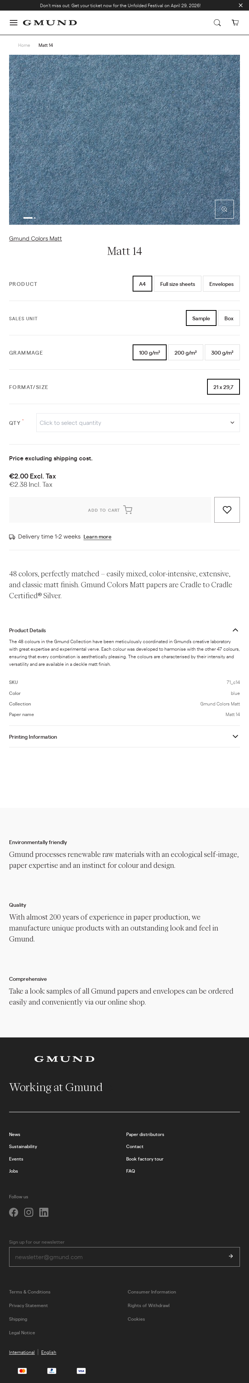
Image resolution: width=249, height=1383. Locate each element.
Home (24, 45)
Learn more (97, 536)
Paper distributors (145, 1134)
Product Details (27, 630)
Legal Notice (22, 1332)
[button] (13, 22)
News (14, 1134)
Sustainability (23, 1146)
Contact (135, 1146)
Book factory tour (145, 1159)
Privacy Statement (28, 1305)
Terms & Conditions (30, 1292)
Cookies (136, 1319)
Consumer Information (152, 1292)
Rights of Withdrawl (149, 1305)
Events (16, 1159)
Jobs (13, 1171)
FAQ (130, 1171)
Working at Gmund (62, 1087)
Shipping (18, 1319)
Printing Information (33, 736)
